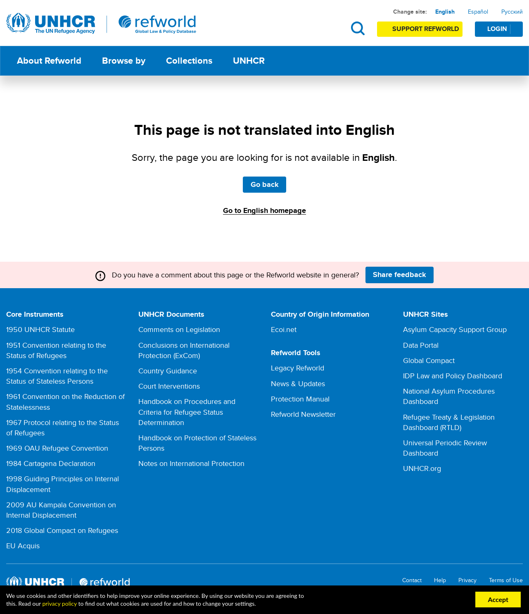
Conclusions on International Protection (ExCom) (184, 350)
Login (504, 28)
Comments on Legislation (179, 329)
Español (478, 11)
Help (440, 580)
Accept (498, 599)
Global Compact (429, 360)
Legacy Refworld (297, 368)
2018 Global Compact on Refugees (62, 530)
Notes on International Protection (191, 463)
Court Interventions (169, 386)
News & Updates (298, 383)
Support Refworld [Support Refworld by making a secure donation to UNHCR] (425, 28)
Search (358, 28)
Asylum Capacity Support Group (455, 329)
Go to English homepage (264, 210)
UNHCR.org (422, 468)
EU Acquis (23, 545)
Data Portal (421, 345)
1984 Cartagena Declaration (50, 463)
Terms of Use (506, 580)
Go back (265, 184)
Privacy (467, 580)
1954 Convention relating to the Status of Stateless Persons (57, 376)
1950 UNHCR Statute (40, 329)
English (445, 11)
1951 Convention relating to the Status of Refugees (56, 350)
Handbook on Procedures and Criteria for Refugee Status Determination (186, 411)
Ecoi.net (284, 329)
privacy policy (59, 603)
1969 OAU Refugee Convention (57, 448)
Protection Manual (300, 399)
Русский (512, 11)
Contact (412, 580)
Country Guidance (167, 371)
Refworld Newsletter (303, 414)
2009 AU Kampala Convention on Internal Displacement (61, 509)
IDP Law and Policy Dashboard (452, 375)
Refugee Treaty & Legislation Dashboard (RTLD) (449, 422)
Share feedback (399, 274)
